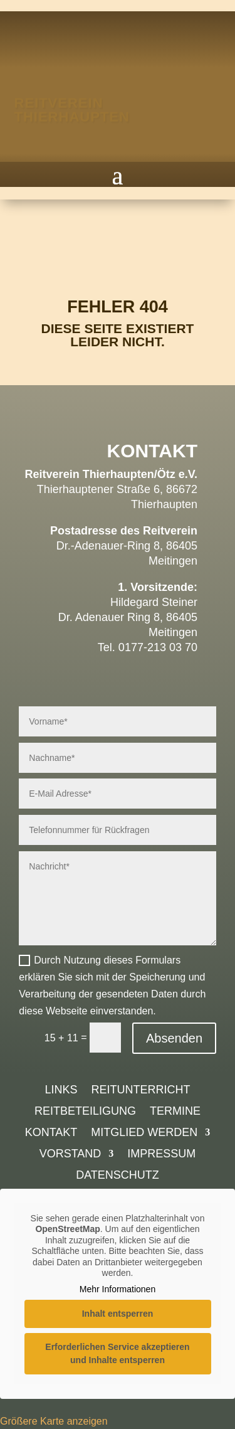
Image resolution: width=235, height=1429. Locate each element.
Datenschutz (117, 1176)
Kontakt (51, 1133)
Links (60, 1090)
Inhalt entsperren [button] (118, 1314)
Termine (175, 1112)
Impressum (161, 1154)
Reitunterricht (141, 1090)
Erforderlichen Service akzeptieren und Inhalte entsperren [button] (117, 1353)
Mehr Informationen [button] (117, 1289)
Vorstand (70, 1154)
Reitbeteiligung (85, 1112)
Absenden (174, 1038)
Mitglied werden (144, 1133)
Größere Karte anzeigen (54, 1421)
